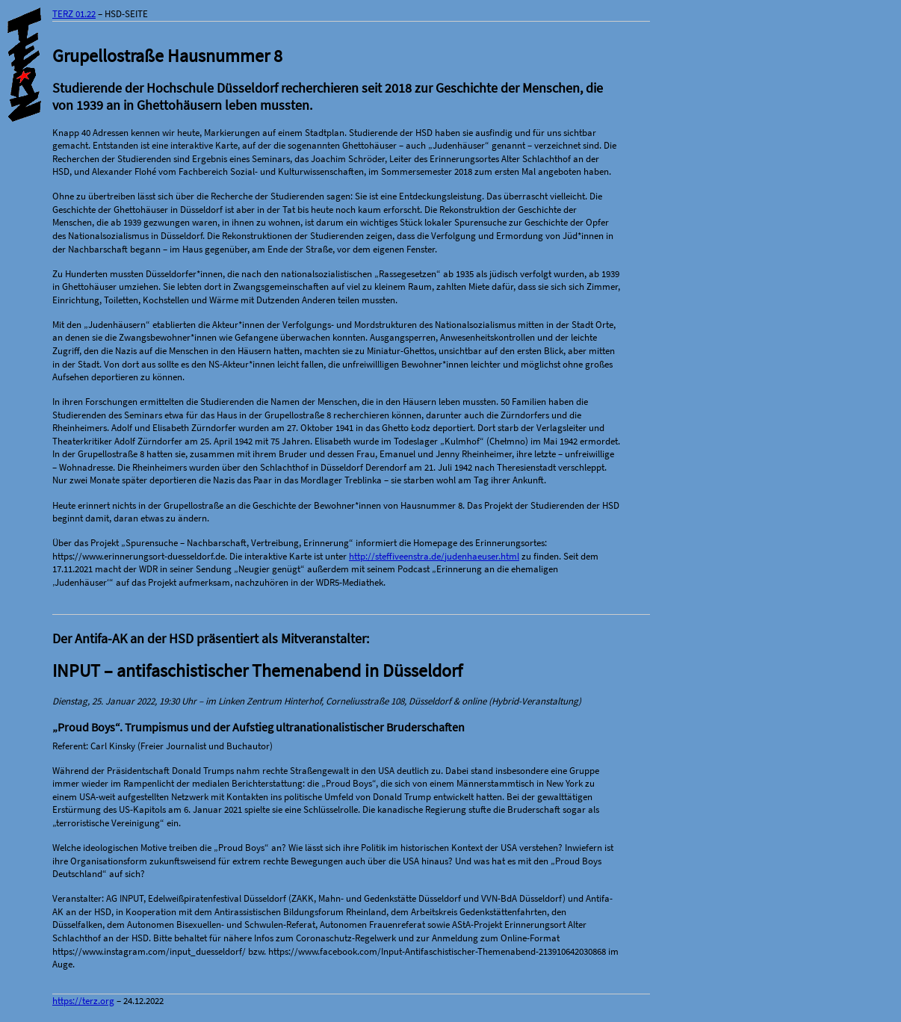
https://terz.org (83, 1000)
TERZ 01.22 (74, 13)
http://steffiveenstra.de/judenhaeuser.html (434, 556)
